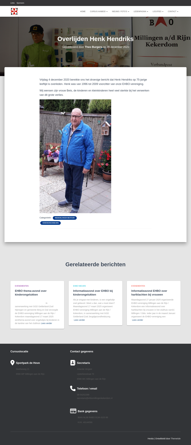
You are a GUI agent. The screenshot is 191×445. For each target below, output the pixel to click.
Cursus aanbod (98, 11)
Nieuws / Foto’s (120, 11)
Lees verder (46, 323)
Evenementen (22, 286)
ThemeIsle (176, 438)
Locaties (158, 11)
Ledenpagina (141, 11)
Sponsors (20, 3)
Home (83, 11)
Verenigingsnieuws (50, 223)
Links (12, 3)
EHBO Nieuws (79, 286)
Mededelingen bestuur (65, 218)
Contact (173, 11)
